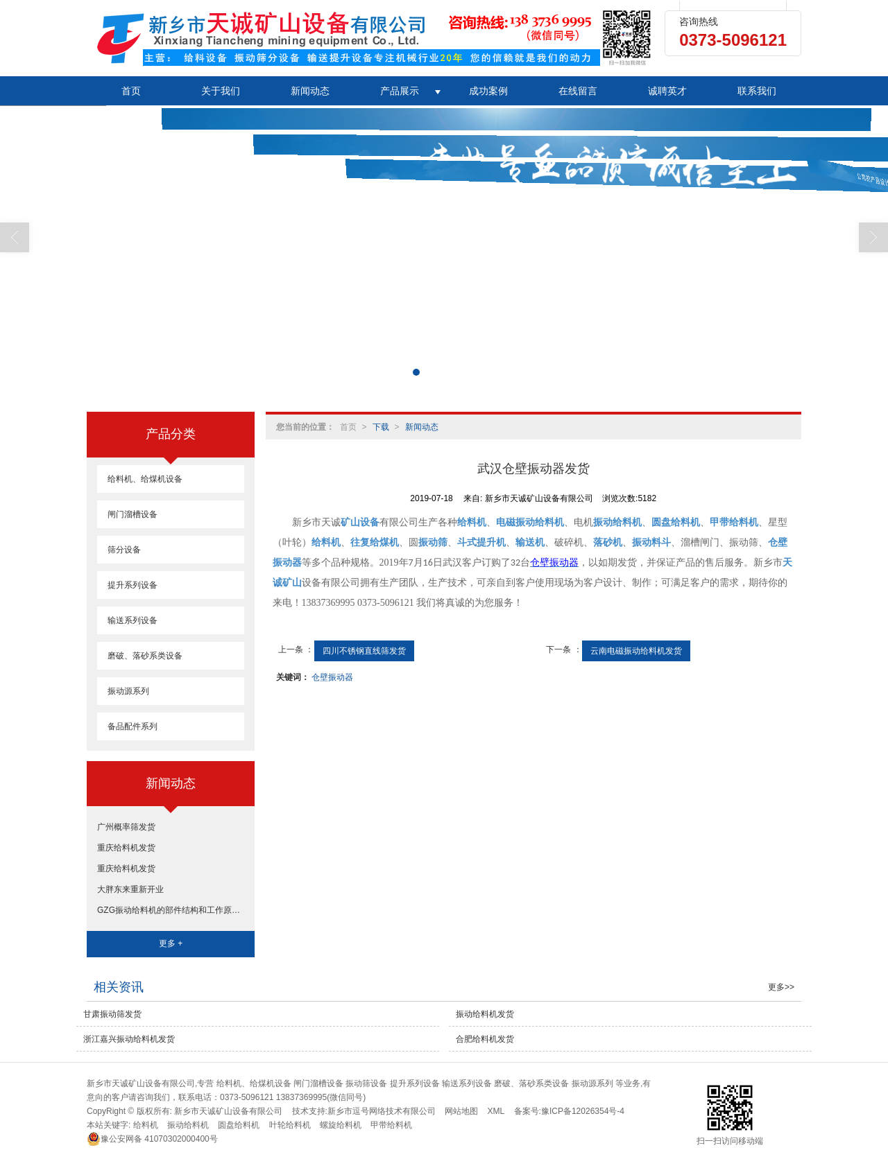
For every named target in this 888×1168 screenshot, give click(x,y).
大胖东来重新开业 (130, 889)
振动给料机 (188, 1125)
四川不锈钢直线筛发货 (364, 651)
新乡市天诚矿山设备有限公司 (228, 1111)
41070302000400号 (152, 1139)
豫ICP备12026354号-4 (582, 1111)
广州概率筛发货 (126, 827)
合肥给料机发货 (485, 1039)
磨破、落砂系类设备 (145, 656)
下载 (381, 427)
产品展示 (399, 90)
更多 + (170, 943)
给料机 (145, 1125)
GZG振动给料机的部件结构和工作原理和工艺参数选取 (170, 910)
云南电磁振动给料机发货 (636, 651)
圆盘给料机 (238, 1125)
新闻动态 (310, 90)
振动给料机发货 (485, 1014)
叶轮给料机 (290, 1125)
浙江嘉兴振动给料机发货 (129, 1039)
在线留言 (577, 90)
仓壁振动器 (332, 677)
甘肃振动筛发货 (112, 1014)
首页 (131, 90)
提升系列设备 (132, 585)
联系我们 (756, 90)
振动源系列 (128, 691)
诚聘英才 (667, 90)
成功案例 (488, 90)
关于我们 (220, 90)
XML (496, 1111)
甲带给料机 (391, 1125)
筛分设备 (124, 550)
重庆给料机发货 (126, 848)
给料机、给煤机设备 (145, 479)
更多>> (781, 987)
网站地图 (461, 1111)
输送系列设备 (132, 620)
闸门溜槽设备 (132, 514)
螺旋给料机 (340, 1125)
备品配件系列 (132, 726)
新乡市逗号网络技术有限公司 (381, 1111)
